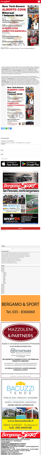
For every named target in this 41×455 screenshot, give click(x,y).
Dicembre (4, 272)
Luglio (4, 277)
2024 (3, 269)
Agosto (4, 276)
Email (2, 154)
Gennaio (4, 283)
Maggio (4, 279)
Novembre (5, 273)
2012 (3, 293)
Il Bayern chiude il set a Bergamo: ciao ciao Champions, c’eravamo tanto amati (11, 259)
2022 (3, 271)
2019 (3, 286)
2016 (3, 289)
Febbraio (4, 282)
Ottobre (4, 274)
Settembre (5, 275)
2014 (3, 291)
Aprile (4, 280)
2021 (3, 284)
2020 (3, 285)
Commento (3, 143)
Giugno (4, 278)
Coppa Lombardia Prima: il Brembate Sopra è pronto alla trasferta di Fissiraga (11, 260)
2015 (3, 290)
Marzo (4, 281)
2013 (3, 292)
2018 (3, 287)
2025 (3, 268)
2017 (3, 288)
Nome (2, 150)
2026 (3, 267)
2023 (3, 270)
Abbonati (20, 228)
